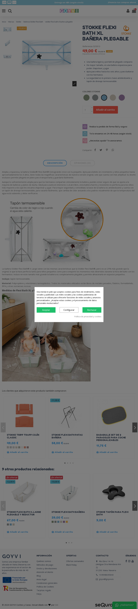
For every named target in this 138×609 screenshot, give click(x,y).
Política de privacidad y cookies (87, 316)
